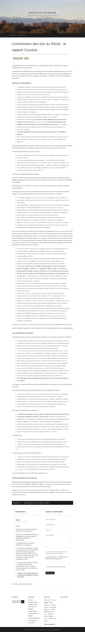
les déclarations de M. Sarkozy (30, 174)
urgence (51, 616)
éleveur (53, 609)
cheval (54, 600)
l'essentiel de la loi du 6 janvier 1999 (39, 177)
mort (45, 614)
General (30, 600)
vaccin (46, 618)
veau (55, 618)
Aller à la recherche (75, 1)
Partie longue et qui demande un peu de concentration (28, 482)
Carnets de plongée (34, 618)
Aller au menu (62, 1)
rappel (20, 328)
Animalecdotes (32, 611)
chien (46, 602)
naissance (51, 614)
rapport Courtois (18, 65)
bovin (45, 600)
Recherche (15, 597)
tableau (18, 191)
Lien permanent (63, 54)
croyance (46, 607)
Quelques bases (33, 602)
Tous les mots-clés (49, 624)
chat (49, 600)
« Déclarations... (17, 502)
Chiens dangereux (49, 54)
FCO (53, 611)
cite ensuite (16, 185)
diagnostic (47, 609)
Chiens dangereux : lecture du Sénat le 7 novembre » (37, 502)
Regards (30, 615)
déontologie (53, 607)
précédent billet (68, 328)
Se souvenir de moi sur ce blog (56, 566)
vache (51, 618)
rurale (45, 616)
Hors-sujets (31, 622)
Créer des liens (32, 620)
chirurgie (53, 605)
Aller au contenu (49, 1)
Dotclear (56, 629)
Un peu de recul (32, 604)
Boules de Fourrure (42, 13)
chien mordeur (18, 58)
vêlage (46, 620)
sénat (26, 58)
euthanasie (47, 611)
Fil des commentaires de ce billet (23, 584)
